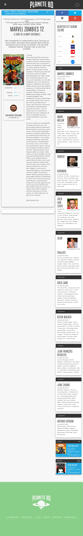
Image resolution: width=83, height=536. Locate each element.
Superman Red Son (67, 139)
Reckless (70, 259)
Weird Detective (70, 223)
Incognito (59, 264)
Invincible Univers (74, 176)
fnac (66, 42)
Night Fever (64, 259)
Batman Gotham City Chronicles (70, 402)
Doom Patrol (75, 264)
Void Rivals (60, 176)
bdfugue (66, 52)
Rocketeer (60, 390)
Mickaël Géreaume (15, 115)
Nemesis (68, 133)
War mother (71, 217)
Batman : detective (62, 368)
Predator (59, 322)
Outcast (75, 182)
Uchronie (33, 24)
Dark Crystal (67, 400)
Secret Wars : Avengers (63, 300)
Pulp (69, 264)
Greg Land (62, 283)
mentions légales (70, 517)
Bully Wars (66, 366)
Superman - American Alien (64, 404)
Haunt (62, 182)
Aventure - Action (29, 22)
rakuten (66, 57)
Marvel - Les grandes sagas (69, 135)
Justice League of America (71, 294)
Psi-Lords (76, 213)
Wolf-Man (66, 176)
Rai (64, 223)
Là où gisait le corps (67, 257)
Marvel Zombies (65, 74)
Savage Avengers (68, 322)
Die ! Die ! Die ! (71, 184)
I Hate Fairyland (72, 368)
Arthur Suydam (65, 421)
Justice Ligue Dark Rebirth (64, 398)
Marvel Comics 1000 (73, 288)
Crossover (38, 22)
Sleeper (65, 264)
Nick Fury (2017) (69, 290)
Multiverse (65, 180)
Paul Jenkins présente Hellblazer (65, 262)
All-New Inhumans (71, 332)
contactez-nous (26, 517)
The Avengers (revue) (72, 328)
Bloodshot (60, 219)
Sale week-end (72, 266)
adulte (15, 22)
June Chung (63, 385)
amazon (66, 37)
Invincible (64, 184)
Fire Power (60, 178)
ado (12, 22)
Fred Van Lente (60, 203)
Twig (74, 362)
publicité (47, 517)
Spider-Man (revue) (62, 302)
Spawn (59, 184)
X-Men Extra (60, 290)
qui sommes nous (13, 517)
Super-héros (26, 24)
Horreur (20, 24)
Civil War (67, 131)
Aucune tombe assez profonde (65, 360)
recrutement (57, 517)
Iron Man (62, 304)
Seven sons (73, 390)
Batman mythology (62, 137)
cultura (66, 47)
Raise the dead (61, 432)
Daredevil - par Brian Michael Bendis (66, 298)
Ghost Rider (69, 432)
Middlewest (60, 362)
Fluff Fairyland (68, 362)
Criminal (59, 257)
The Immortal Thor (62, 288)
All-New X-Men (61, 296)
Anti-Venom (70, 326)
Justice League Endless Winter (68, 396)
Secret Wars (74, 300)
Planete (41, 5)
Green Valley (63, 370)
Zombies (38, 24)
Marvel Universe (71, 338)
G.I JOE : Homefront (62, 215)
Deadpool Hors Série (66, 221)
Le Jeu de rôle (61, 213)
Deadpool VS (69, 213)
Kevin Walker (64, 317)
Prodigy (73, 133)
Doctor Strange (61, 332)
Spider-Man (64, 217)
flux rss (38, 517)
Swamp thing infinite (62, 392)
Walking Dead (68, 182)
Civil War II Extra (71, 330)
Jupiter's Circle (73, 142)
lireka (66, 62)
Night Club (73, 131)
